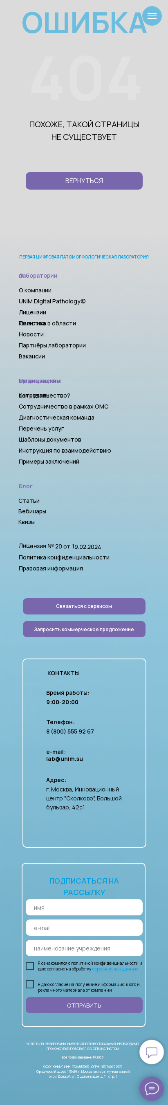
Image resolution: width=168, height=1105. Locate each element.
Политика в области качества (47, 323)
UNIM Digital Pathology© (52, 301)
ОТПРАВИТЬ (84, 1005)
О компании (35, 290)
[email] (84, 927)
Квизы (26, 522)
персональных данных (115, 969)
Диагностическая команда (56, 417)
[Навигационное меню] (152, 16)
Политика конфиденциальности (64, 557)
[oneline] (84, 948)
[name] (84, 907)
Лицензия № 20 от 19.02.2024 (59, 546)
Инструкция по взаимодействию (65, 450)
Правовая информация (51, 568)
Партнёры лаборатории (52, 345)
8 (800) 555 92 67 (70, 731)
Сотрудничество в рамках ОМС (63, 406)
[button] (84, 629)
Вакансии (32, 356)
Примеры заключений (49, 461)
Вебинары (32, 511)
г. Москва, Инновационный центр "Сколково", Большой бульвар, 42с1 (84, 798)
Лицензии (32, 312)
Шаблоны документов (51, 439)
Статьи (29, 500)
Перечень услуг (41, 428)
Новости (31, 334)
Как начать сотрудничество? (44, 395)
